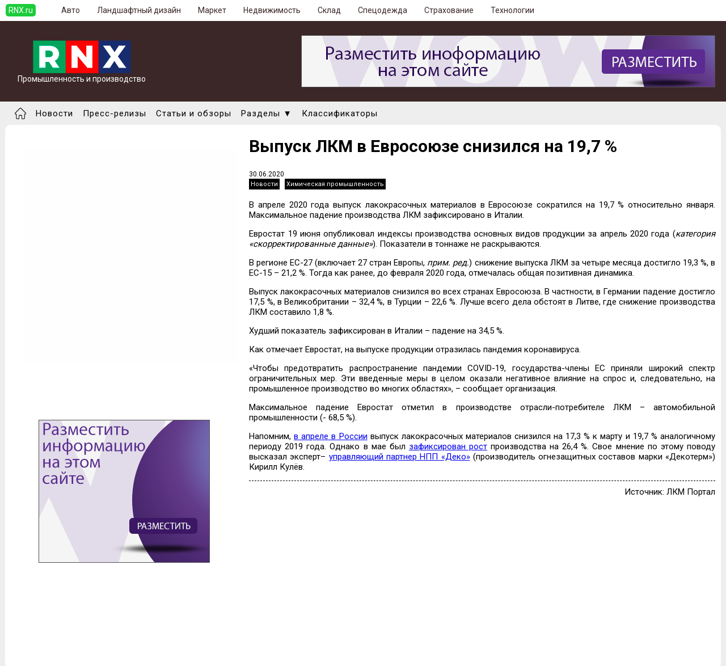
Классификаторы (340, 113)
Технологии (512, 10)
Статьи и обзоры (193, 113)
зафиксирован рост (448, 446)
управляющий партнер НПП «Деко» (399, 457)
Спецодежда (382, 10)
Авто (70, 10)
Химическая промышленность (335, 184)
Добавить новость (72, 632)
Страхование (449, 10)
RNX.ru (21, 10)
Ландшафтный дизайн (139, 10)
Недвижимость (272, 10)
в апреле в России (330, 436)
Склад (329, 10)
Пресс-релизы (114, 113)
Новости (54, 113)
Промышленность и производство (82, 75)
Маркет (212, 10)
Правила (53, 652)
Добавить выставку (74, 642)
